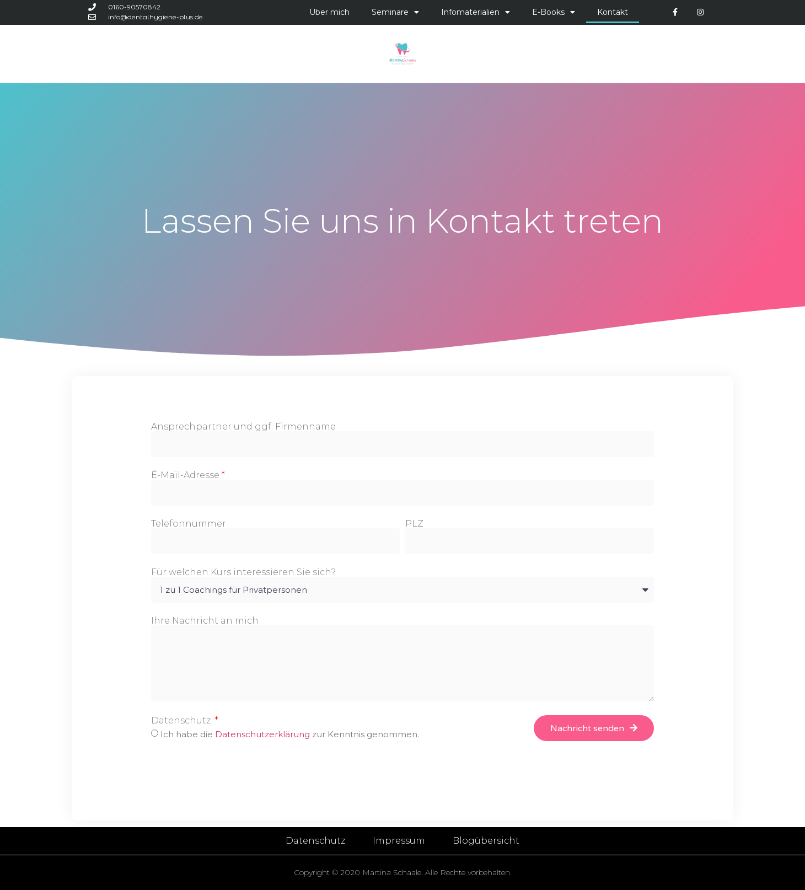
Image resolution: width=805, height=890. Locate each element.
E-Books (553, 12)
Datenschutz (182, 720)
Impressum (399, 840)
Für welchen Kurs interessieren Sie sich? (243, 572)
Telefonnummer (188, 523)
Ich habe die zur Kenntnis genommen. (289, 734)
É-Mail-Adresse (185, 475)
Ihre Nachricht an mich (205, 620)
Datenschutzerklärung (263, 734)
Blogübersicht (486, 840)
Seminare (395, 12)
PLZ (414, 523)
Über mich (329, 12)
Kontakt (612, 12)
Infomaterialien (475, 12)
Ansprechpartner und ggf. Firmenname (243, 426)
